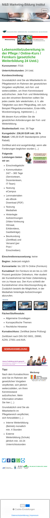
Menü (45, 11)
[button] (4, 460)
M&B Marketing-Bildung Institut (23, 4)
